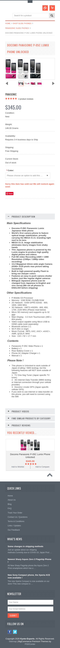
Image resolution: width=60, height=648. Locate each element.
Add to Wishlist (17, 467)
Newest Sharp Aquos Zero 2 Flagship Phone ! (29, 560)
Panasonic (10, 94)
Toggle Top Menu (30, 1)
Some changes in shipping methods (25, 546)
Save (11, 193)
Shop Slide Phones (22, 23)
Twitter (15, 632)
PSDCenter (30, 644)
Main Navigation (8, 16)
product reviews (25, 99)
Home (8, 23)
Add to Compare (42, 467)
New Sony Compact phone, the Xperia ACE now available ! (29, 576)
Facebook (10, 632)
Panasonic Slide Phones (17, 28)
